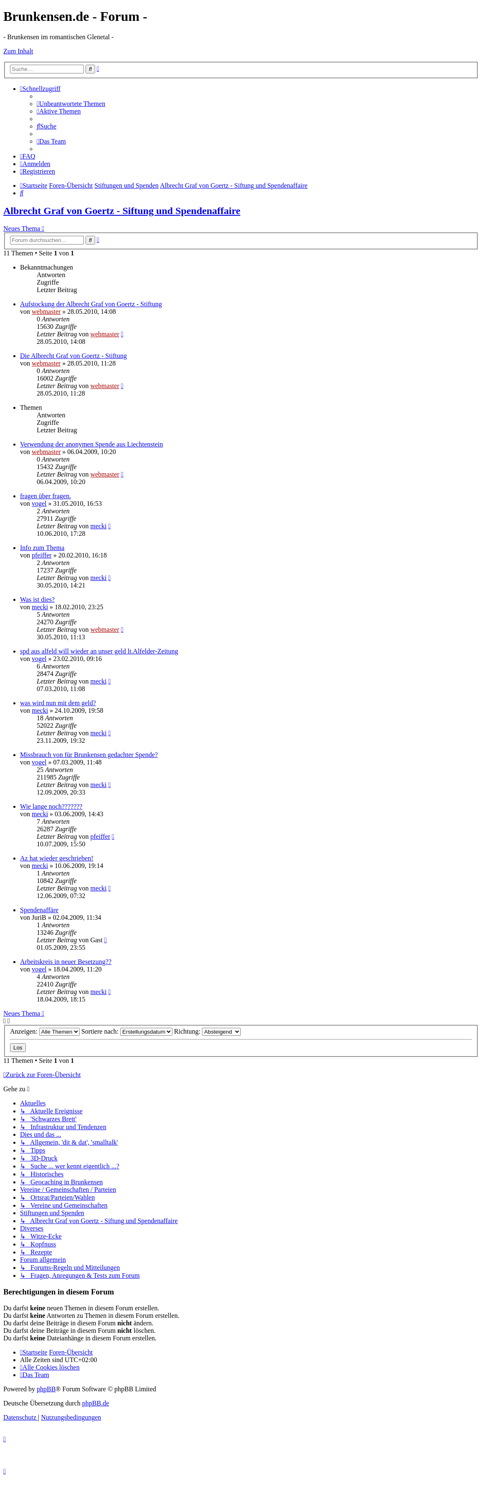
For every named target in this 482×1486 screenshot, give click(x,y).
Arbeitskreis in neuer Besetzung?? (65, 961)
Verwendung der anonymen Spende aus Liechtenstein (91, 444)
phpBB (46, 1389)
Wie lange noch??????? (51, 806)
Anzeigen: (45, 1031)
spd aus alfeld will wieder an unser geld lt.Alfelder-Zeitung (99, 651)
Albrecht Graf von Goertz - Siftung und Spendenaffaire (121, 210)
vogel (39, 503)
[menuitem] (71, 103)
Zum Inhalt (18, 51)
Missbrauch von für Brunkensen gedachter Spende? (89, 754)
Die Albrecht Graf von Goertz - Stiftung (73, 355)
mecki (98, 526)
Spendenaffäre (39, 909)
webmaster (46, 311)
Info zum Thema (42, 547)
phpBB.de (95, 1403)
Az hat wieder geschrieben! (56, 858)
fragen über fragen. (45, 496)
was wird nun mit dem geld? (58, 702)
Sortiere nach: (126, 1031)
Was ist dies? (37, 599)
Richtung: (207, 1031)
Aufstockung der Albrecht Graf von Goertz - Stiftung (91, 304)
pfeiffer (42, 555)
